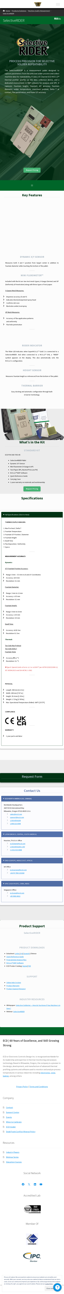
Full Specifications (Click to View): (17, 515)
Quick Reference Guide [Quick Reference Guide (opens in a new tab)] (15, 957)
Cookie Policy (49, 1284)
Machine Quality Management (39, 11)
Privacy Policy (22, 1086)
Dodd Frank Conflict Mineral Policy (20, 1131)
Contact (9, 1107)
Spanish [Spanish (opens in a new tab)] (26, 953)
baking (6, 1076)
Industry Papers (12, 1152)
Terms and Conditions (38, 1086)
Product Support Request (16, 989)
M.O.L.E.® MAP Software (15, 963)
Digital (24, 966)
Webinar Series (12, 1157)
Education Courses (14, 1162)
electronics (45, 1072)
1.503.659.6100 (15, 820)
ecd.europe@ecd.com (18, 870)
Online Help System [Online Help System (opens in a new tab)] (13, 982)
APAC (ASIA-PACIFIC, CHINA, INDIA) (17, 884)
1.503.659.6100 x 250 (17, 847)
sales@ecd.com (16, 814)
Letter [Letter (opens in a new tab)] (17, 953)
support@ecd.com (17, 817)
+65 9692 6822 (15, 896)
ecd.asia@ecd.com (17, 893)
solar (53, 1072)
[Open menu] (32, 185)
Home (8, 11)
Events (9, 1117)
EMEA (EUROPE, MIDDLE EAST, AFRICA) (18, 860)
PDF (29, 966)
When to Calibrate (14, 1122)
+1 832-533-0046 (16, 850)
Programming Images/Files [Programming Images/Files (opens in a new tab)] (16, 960)
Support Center (12, 1112)
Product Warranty (12, 986)
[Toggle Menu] (58, 4)
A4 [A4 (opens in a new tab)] (22, 953)
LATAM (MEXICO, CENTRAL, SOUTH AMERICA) (21, 834)
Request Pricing (32, 170)
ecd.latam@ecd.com (17, 843)
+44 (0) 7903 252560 (17, 873)
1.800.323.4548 (15, 823)
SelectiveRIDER (19, 1011)
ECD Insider (11, 1127)
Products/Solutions (19, 11)
